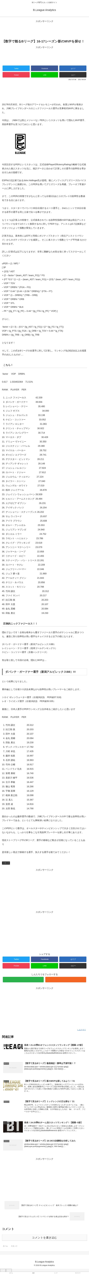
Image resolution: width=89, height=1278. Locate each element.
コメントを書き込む (44, 1237)
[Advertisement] (44, 29)
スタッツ (6, 863)
